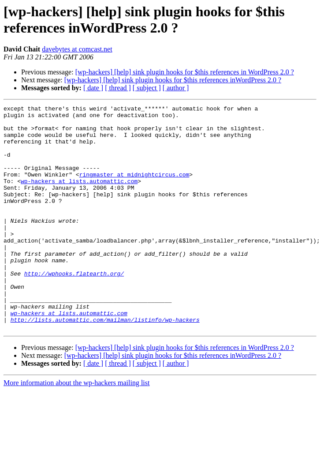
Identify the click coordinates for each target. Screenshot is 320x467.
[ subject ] (147, 88)
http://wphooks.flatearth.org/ (74, 308)
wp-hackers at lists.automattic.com (79, 197)
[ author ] (176, 88)
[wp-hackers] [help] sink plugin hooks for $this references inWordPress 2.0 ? (172, 80)
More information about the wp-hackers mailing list (76, 427)
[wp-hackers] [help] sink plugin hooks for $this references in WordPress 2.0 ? (184, 72)
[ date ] (93, 88)
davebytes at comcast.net (77, 49)
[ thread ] (118, 88)
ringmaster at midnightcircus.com (134, 189)
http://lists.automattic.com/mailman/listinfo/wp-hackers (105, 363)
